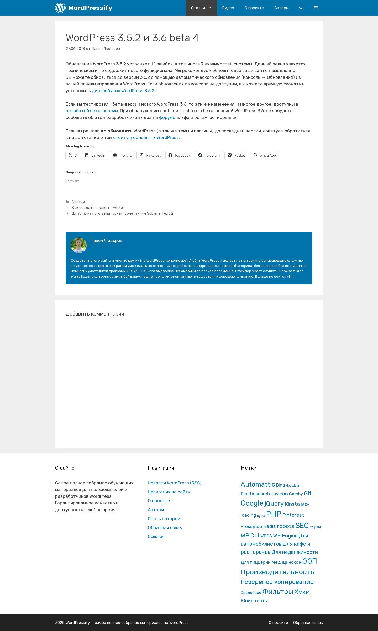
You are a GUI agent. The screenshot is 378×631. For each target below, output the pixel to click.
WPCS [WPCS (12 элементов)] (266, 536)
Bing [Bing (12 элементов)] (280, 485)
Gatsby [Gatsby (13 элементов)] (296, 494)
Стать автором (164, 518)
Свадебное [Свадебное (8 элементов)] (251, 592)
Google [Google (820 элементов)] (252, 503)
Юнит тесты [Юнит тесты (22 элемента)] (254, 600)
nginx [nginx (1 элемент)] (261, 516)
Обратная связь (165, 527)
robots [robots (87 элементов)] (285, 526)
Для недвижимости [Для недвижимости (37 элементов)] (295, 552)
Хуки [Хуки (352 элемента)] (302, 592)
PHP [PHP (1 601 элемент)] (273, 514)
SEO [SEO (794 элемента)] (302, 525)
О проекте (254, 8)
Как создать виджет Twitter (98, 207)
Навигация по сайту (169, 491)
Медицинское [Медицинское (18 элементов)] (286, 562)
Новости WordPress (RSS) (175, 482)
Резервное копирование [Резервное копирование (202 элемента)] (277, 582)
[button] (315, 8)
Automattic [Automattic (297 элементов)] (258, 484)
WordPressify (90, 8)
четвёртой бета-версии (92, 110)
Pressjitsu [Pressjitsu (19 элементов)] (251, 526)
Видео (228, 8)
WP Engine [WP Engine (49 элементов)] (285, 536)
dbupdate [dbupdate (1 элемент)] (293, 485)
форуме (167, 117)
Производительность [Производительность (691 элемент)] (277, 572)
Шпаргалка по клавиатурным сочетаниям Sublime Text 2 (123, 213)
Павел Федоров (106, 240)
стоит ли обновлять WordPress (146, 137)
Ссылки (156, 536)
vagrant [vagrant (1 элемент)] (315, 527)
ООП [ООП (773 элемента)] (309, 561)
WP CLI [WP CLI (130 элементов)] (250, 535)
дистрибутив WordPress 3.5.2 (123, 90)
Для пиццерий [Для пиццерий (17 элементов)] (256, 562)
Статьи (204, 8)
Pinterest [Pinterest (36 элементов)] (293, 515)
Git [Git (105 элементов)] (308, 493)
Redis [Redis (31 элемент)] (269, 526)
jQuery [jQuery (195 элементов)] (274, 503)
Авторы (281, 8)
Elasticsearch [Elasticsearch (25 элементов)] (255, 493)
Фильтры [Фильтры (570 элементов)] (277, 591)
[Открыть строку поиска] (301, 8)
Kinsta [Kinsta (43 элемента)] (292, 504)
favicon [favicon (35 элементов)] (279, 494)
